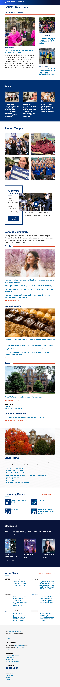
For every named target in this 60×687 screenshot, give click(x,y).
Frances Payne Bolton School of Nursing (18, 473)
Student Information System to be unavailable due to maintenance (29, 345)
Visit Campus (8, 679)
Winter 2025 (27, 557)
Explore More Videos (14, 219)
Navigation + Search (14, 12)
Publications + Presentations (13, 408)
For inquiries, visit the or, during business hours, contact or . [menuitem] (17, 647)
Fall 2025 (44, 557)
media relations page (19, 645)
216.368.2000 (9, 635)
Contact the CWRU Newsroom (12, 655)
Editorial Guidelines (10, 657)
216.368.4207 (19, 647)
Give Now (8, 677)
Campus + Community (45, 35)
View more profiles (12, 301)
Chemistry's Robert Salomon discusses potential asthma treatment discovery (46, 599)
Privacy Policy (15, 637)
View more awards (12, 400)
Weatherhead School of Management (17, 482)
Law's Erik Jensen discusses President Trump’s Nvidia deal (20, 583)
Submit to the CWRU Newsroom (13, 661)
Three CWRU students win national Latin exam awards (24, 397)
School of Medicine (12, 481)
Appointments (9, 406)
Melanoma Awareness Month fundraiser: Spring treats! (46, 511)
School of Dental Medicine (14, 477)
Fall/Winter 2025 (9, 561)
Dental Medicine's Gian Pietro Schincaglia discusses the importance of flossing (46, 617)
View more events (48, 495)
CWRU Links (9, 673)
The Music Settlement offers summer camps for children (25, 417)
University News (9, 47)
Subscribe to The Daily (10, 659)
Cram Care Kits (16, 509)
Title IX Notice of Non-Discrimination (14, 638)
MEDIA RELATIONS (11, 643)
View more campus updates (15, 358)
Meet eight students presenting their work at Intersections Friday (28, 286)
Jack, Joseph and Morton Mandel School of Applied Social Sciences (26, 475)
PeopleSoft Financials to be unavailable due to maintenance (26, 349)
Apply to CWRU (9, 675)
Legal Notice (8, 637)
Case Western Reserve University (16, 631)
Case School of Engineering (14, 468)
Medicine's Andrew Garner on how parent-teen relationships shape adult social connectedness (20, 601)
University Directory (10, 681)
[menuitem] (30, 656)
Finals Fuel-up (42, 500)
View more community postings (16, 421)
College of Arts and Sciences (14, 470)
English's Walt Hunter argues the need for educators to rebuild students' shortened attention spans (47, 585)
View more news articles (44, 573)
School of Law (10, 479)
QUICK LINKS (9, 653)
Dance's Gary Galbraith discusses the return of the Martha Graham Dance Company (19, 617)
